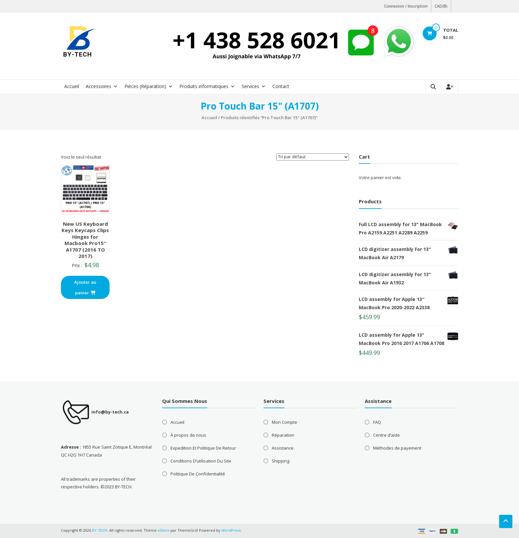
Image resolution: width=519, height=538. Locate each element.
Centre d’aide (386, 435)
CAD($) (441, 6)
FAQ (377, 422)
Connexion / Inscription (406, 6)
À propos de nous (188, 435)
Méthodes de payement (397, 448)
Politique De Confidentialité (197, 474)
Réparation (283, 435)
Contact (280, 86)
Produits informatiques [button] (207, 86)
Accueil (71, 86)
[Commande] (312, 157)
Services (254, 86)
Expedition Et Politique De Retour (203, 448)
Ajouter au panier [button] (85, 287)
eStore (163, 530)
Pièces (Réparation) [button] (148, 86)
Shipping (280, 461)
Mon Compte (284, 422)
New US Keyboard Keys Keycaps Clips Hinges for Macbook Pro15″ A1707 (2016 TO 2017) (85, 240)
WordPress (231, 530)
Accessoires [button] (102, 86)
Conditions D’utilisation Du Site (200, 461)
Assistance (283, 448)
